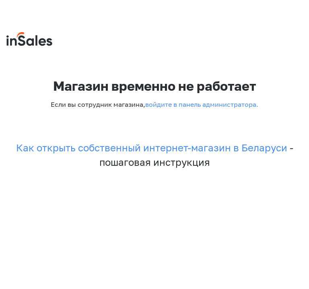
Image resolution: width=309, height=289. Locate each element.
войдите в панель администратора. (201, 104)
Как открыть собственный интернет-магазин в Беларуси (151, 147)
